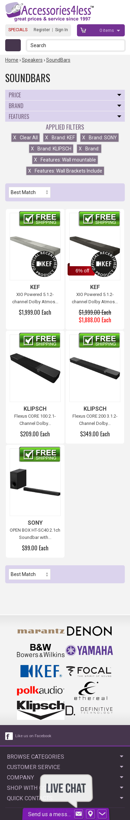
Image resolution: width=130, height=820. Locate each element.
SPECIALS (17, 29)
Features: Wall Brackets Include (65, 171)
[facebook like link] (9, 736)
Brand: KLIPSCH (51, 148)
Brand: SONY (99, 137)
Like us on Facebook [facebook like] (33, 736)
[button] (120, 45)
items (107, 30)
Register (42, 29)
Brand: (89, 148)
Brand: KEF (60, 137)
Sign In (61, 29)
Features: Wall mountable (65, 160)
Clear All (25, 137)
